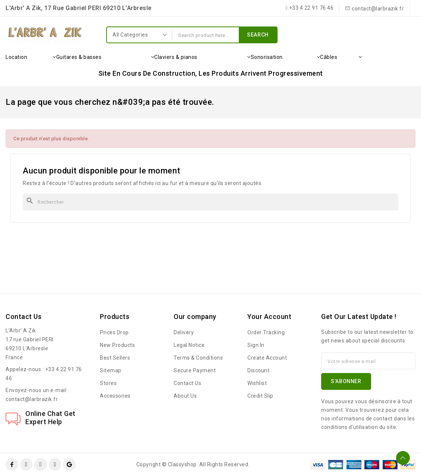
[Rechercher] (210, 202)
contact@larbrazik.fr (32, 399)
